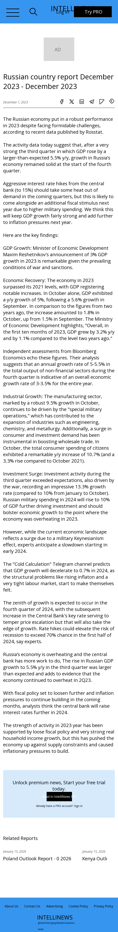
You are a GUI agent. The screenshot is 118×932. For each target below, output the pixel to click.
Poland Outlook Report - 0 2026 (37, 858)
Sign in (78, 806)
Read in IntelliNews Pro (59, 796)
